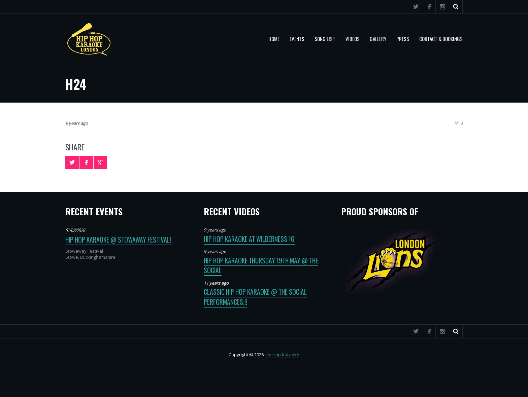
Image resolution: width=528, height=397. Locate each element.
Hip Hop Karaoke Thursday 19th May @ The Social (261, 265)
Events (297, 38)
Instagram (442, 6)
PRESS (402, 38)
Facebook (429, 6)
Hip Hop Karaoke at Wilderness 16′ (249, 239)
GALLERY (378, 38)
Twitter (415, 6)
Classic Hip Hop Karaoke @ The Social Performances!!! (255, 296)
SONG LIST (325, 38)
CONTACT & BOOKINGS (441, 38)
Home (273, 38)
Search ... (456, 6)
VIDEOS (352, 38)
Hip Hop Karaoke (282, 355)
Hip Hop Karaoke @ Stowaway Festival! (118, 240)
